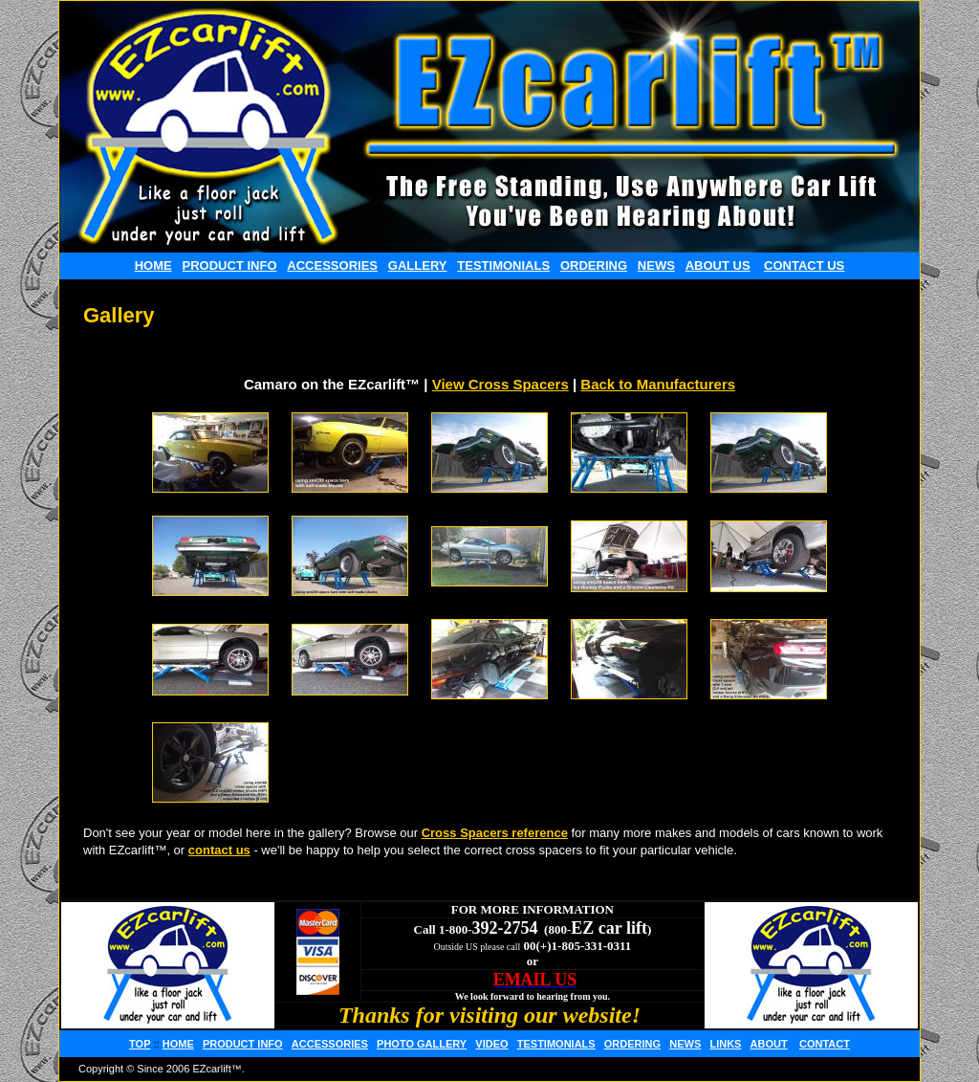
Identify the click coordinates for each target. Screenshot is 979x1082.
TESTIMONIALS (503, 265)
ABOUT (769, 1043)
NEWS (656, 265)
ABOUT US (718, 265)
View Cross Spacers (500, 384)
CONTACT (824, 1043)
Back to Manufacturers (657, 384)
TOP (139, 1043)
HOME (153, 265)
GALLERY (417, 265)
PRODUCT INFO (230, 265)
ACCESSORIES (332, 265)
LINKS (725, 1043)
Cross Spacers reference (495, 833)
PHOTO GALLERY (422, 1043)
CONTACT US (804, 265)
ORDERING (593, 265)
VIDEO (491, 1043)
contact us (219, 850)
